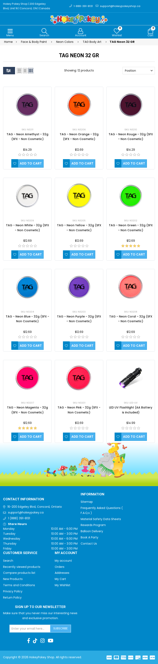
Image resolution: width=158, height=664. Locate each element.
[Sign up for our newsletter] (30, 628)
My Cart (60, 579)
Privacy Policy (12, 591)
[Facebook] (28, 640)
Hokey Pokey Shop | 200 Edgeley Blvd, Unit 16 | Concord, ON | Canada (26, 6)
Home (8, 42)
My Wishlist (62, 585)
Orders (59, 567)
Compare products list (19, 573)
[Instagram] (42, 640)
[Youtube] (50, 640)
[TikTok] (35, 640)
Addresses (62, 573)
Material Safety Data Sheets (101, 519)
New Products (13, 579)
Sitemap (87, 502)
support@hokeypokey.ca (26, 513)
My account (63, 561)
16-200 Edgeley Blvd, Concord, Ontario (34, 507)
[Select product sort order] (139, 71)
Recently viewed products (21, 567)
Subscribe (60, 629)
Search (8, 561)
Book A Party (89, 538)
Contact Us (89, 543)
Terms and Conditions (19, 585)
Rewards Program (93, 525)
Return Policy (12, 597)
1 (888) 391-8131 (19, 518)
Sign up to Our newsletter (40, 607)
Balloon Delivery (92, 531)
